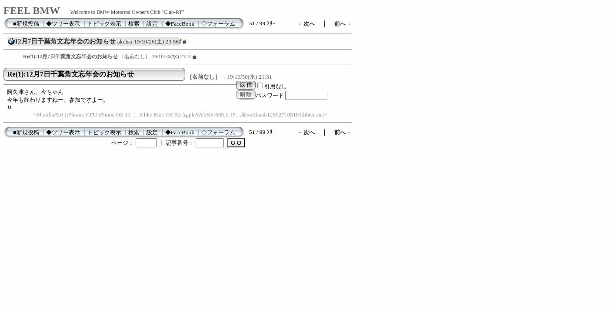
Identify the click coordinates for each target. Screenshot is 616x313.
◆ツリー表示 (63, 23)
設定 (152, 23)
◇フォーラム (218, 23)
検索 (134, 23)
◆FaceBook (179, 23)
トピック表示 (104, 23)
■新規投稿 (26, 23)
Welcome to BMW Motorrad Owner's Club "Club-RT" (127, 12)
